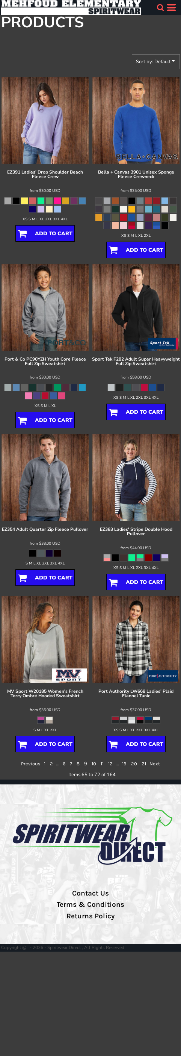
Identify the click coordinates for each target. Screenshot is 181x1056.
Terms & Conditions (90, 904)
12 (110, 763)
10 (94, 763)
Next (154, 763)
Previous (31, 763)
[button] (160, 7)
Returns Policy (90, 916)
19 (124, 763)
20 (134, 763)
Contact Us (90, 893)
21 (144, 763)
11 (102, 763)
